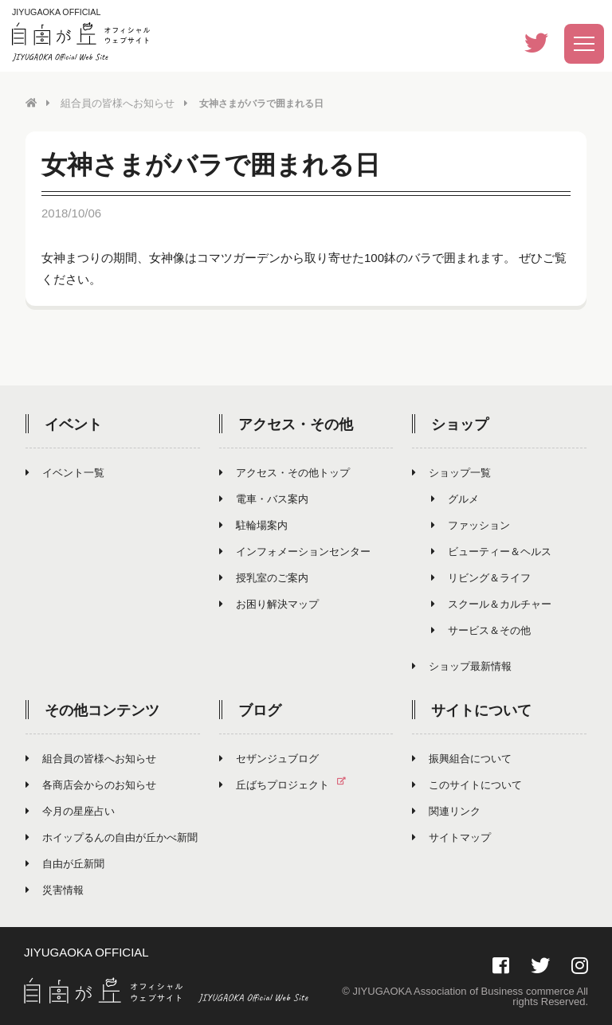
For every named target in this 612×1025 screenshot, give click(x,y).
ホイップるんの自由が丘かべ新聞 (112, 836)
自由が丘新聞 (65, 863)
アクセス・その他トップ (284, 472)
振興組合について (462, 758)
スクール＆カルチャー (491, 603)
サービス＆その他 (481, 629)
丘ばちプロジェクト (289, 784)
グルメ (455, 498)
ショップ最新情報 (462, 665)
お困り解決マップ (269, 603)
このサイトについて (467, 784)
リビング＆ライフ (481, 577)
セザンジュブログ (269, 758)
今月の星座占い (70, 810)
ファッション (470, 524)
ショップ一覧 (451, 472)
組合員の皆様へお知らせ (113, 102)
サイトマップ (451, 836)
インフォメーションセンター (295, 551)
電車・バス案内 (263, 498)
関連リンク (446, 810)
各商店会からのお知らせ (91, 784)
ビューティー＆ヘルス (491, 551)
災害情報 (55, 889)
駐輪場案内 (253, 524)
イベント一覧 (65, 472)
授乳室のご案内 (263, 577)
